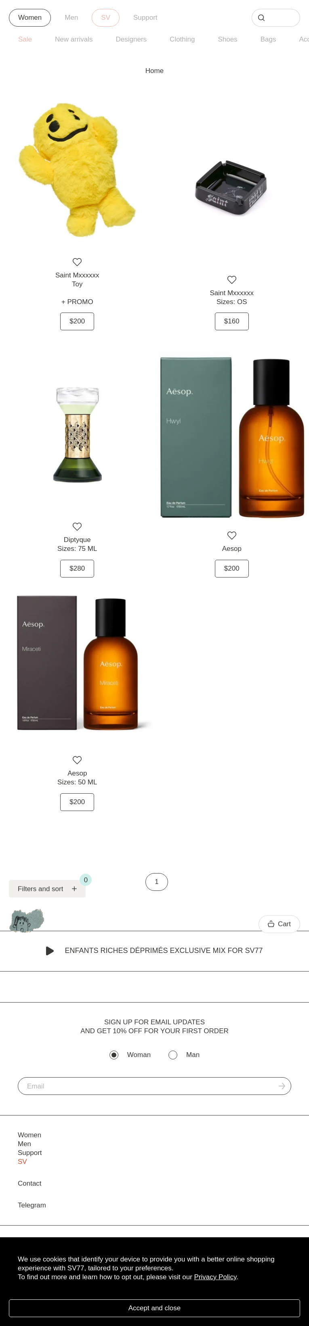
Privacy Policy (215, 1277)
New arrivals (74, 39)
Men (71, 17)
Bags (268, 39)
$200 (77, 321)
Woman (139, 1055)
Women (30, 17)
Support (145, 17)
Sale (25, 39)
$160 (232, 321)
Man (193, 1055)
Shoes (227, 39)
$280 (77, 568)
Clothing (182, 39)
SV (105, 17)
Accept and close (154, 1308)
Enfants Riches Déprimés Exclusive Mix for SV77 (154, 951)
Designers (131, 39)
